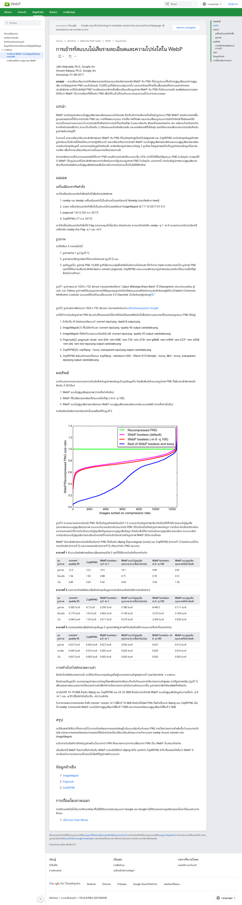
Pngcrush (68, 781)
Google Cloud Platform (145, 884)
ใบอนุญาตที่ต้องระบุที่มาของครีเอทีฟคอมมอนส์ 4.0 (105, 835)
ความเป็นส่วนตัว (68, 898)
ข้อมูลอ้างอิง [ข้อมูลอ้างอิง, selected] (38, 12)
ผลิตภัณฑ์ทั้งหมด (172, 884)
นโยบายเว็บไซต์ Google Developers (78, 838)
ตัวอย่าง (53, 12)
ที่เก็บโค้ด (53, 865)
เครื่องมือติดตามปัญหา (124, 870)
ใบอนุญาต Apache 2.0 (167, 835)
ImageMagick (71, 775)
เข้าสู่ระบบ (233, 4)
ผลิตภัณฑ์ (71, 41)
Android (91, 884)
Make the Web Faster (90, 41)
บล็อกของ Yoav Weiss (75, 820)
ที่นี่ (152, 294)
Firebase (122, 884)
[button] (22, 50)
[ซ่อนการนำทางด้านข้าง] (40, 899)
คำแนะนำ (22, 12)
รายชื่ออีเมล (118, 865)
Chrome (106, 884)
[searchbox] (22, 23)
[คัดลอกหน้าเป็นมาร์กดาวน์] (70, 56)
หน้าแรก (8, 12)
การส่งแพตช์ (55, 870)
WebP (16, 4)
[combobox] (181, 4)
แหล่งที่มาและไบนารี (187, 865)
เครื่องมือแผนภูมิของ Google (142, 308)
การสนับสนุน (69, 12)
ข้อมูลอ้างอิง (120, 41)
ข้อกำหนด (53, 898)
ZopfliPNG (69, 787)
